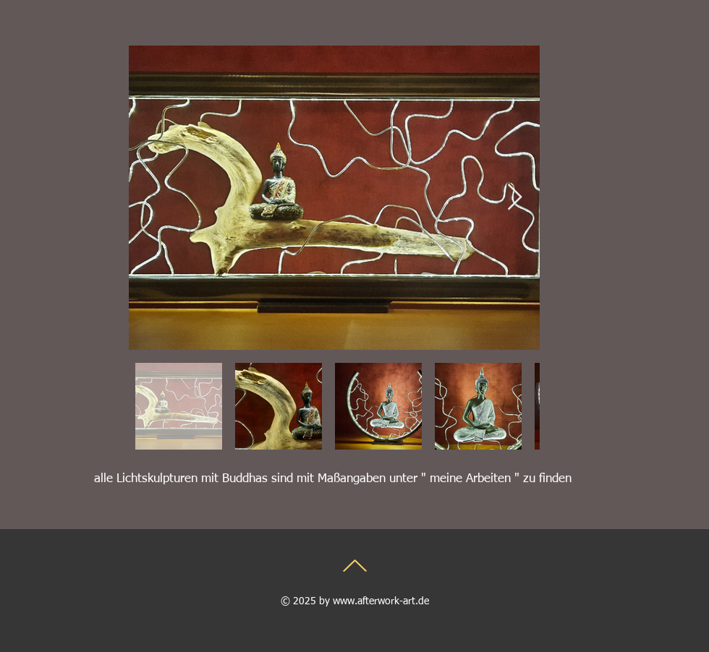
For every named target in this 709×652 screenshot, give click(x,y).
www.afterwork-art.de (381, 601)
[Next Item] (514, 198)
